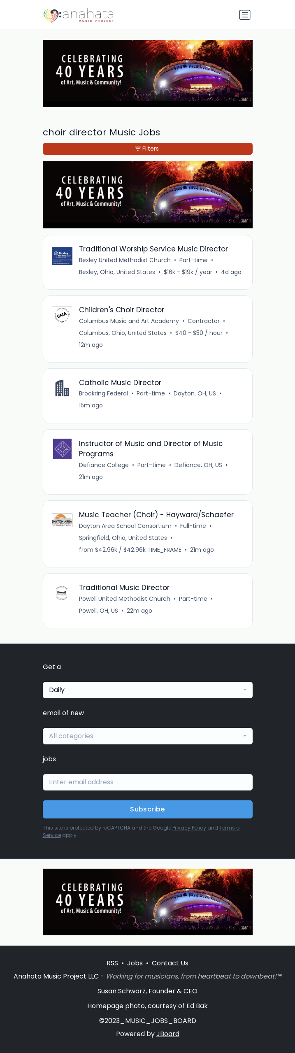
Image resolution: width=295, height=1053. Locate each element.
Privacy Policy (189, 827)
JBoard (167, 1034)
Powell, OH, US (98, 611)
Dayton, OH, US (195, 393)
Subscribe (147, 809)
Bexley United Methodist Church (125, 260)
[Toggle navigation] (245, 15)
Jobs (135, 963)
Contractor (204, 321)
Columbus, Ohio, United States (123, 333)
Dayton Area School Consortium (125, 526)
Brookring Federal (103, 393)
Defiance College (104, 465)
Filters (147, 148)
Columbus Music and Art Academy (129, 321)
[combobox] (148, 690)
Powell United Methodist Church (124, 599)
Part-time (193, 260)
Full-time (193, 526)
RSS (112, 963)
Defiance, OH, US (198, 465)
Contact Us (170, 963)
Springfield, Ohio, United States (123, 538)
